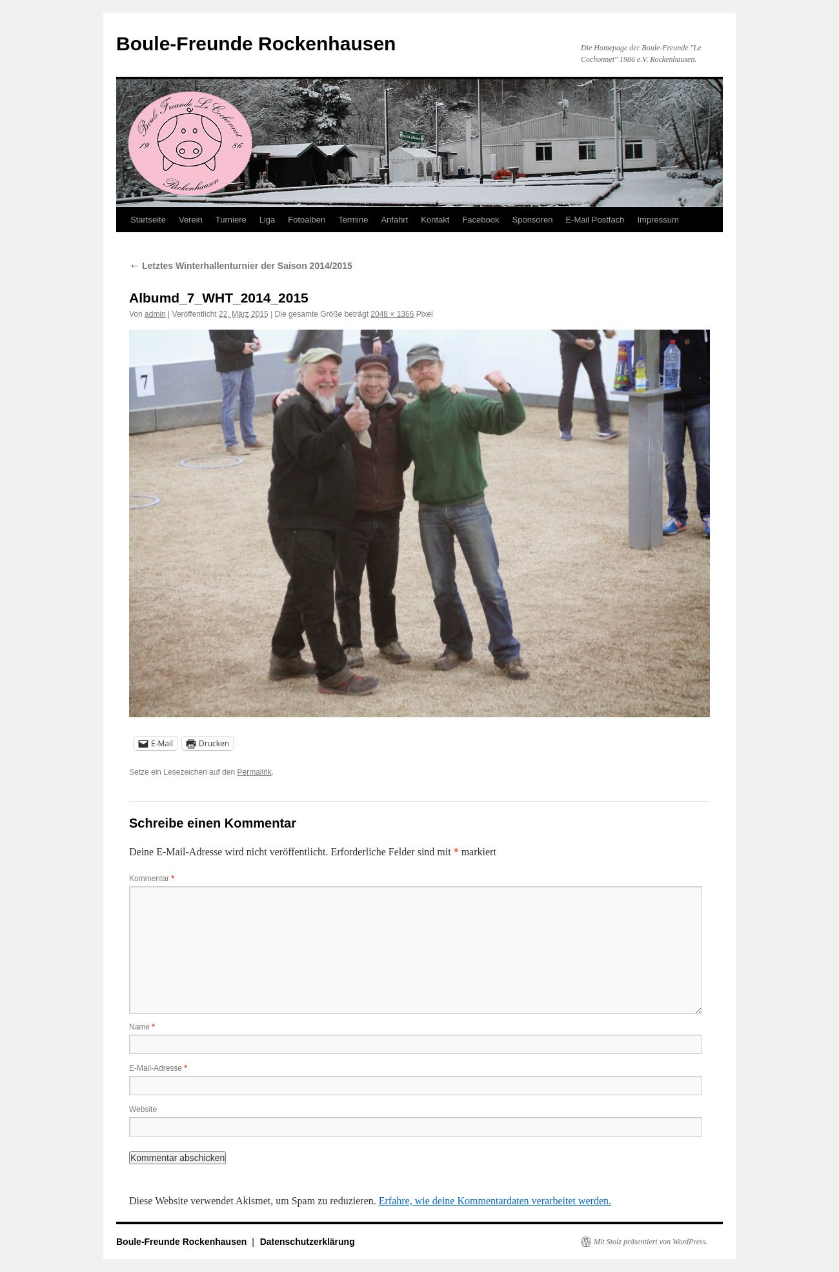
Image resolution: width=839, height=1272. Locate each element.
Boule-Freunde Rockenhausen (256, 43)
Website (143, 1109)
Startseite (148, 219)
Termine (353, 219)
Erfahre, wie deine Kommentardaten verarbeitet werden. (495, 1200)
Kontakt (435, 219)
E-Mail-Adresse (158, 1068)
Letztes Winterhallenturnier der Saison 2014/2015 (240, 266)
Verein (191, 219)
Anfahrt (394, 219)
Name (142, 1026)
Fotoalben (306, 219)
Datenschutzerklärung (307, 1242)
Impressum (657, 219)
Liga (267, 219)
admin (155, 314)
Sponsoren (532, 219)
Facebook (480, 219)
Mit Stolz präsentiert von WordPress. (650, 1241)
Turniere (231, 219)
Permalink (254, 772)
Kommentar (151, 878)
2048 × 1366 (392, 314)
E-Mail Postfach (594, 219)
